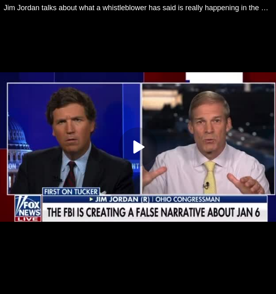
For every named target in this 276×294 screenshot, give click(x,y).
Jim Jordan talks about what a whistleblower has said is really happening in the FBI (138, 8)
